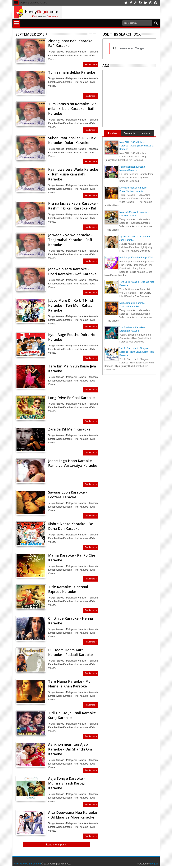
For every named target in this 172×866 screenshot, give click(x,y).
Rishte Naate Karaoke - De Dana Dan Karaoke (70, 526)
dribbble (150, 3)
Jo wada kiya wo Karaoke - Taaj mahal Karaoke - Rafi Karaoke (70, 240)
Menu (16, 2)
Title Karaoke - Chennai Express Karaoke (68, 589)
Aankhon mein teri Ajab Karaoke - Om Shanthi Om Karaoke (70, 749)
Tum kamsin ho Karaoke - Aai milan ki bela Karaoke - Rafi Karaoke (73, 108)
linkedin (145, 3)
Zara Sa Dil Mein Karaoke (69, 429)
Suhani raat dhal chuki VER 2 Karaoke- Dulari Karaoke (72, 140)
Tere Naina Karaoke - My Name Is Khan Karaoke (69, 683)
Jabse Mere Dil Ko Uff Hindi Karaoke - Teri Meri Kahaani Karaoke (71, 305)
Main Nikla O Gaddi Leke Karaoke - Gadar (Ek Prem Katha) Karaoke (136, 145)
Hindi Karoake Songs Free (27, 863)
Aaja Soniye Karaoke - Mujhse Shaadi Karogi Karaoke (66, 783)
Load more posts (56, 844)
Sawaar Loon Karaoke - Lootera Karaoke (67, 494)
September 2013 (30, 34)
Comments (129, 133)
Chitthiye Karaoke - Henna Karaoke (70, 620)
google (135, 3)
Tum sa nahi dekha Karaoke (71, 72)
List (95, 34)
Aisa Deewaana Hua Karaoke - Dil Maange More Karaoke (72, 814)
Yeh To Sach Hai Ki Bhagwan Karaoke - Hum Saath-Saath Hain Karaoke (136, 352)
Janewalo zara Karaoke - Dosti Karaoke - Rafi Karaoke (72, 271)
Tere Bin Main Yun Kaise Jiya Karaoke (72, 368)
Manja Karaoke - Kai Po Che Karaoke (71, 557)
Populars (112, 133)
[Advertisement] (137, 98)
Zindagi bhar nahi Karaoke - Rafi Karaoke (71, 43)
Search (155, 23)
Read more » (91, 64)
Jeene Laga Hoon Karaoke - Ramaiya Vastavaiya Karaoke (72, 463)
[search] (132, 48)
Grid (90, 34)
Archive (146, 133)
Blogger (154, 863)
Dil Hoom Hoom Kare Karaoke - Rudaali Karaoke (70, 652)
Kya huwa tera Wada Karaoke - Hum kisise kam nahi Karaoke (73, 174)
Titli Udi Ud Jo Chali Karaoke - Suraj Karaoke (73, 715)
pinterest (155, 3)
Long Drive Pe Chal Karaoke (71, 397)
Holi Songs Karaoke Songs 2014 (136, 257)
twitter (125, 3)
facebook (130, 3)
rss (140, 3)
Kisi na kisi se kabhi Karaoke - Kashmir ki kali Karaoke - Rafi (73, 205)
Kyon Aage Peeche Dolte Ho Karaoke (71, 337)
